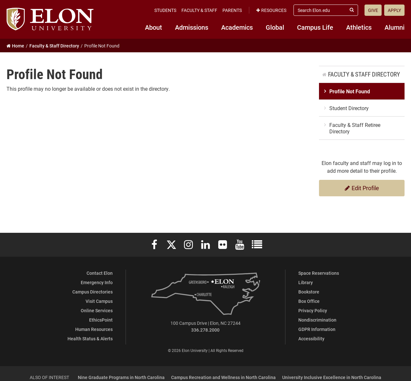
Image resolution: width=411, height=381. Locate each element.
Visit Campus (99, 301)
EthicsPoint (101, 320)
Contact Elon (100, 273)
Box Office (309, 301)
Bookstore (308, 292)
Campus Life (315, 27)
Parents (232, 10)
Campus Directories (92, 292)
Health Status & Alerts (90, 338)
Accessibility (311, 338)
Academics (237, 27)
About (153, 27)
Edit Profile (362, 188)
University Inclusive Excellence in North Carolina (331, 377)
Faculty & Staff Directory (364, 74)
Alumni (395, 27)
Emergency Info (97, 282)
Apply (394, 10)
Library (305, 282)
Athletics (359, 27)
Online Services (97, 310)
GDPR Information (316, 329)
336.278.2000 (205, 330)
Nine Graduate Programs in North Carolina (121, 377)
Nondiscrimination (317, 320)
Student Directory (349, 108)
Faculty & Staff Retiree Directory (354, 127)
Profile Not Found (349, 91)
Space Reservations (318, 273)
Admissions (191, 27)
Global (275, 27)
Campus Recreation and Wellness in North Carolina (223, 377)
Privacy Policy (312, 310)
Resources (271, 10)
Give (373, 10)
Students (165, 10)
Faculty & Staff (199, 10)
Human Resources (94, 329)
